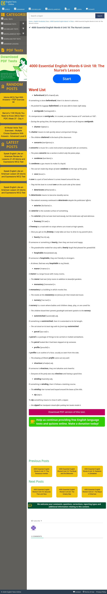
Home (31, 21)
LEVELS (6, 9)
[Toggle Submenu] (23, 23)
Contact (77, 592)
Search (99, 16)
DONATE (90, 9)
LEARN (78, 9)
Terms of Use (88, 592)
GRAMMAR (19, 9)
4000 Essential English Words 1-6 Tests (62, 21)
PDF (67, 9)
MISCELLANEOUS (52, 9)
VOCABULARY (35, 9)
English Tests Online (14, 592)
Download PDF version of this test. (66, 411)
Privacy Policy (101, 592)
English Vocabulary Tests (41, 21)
